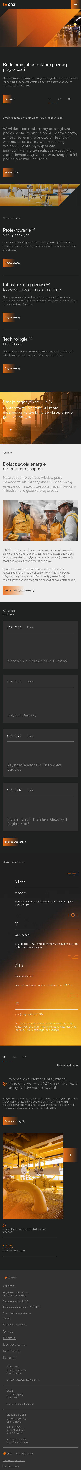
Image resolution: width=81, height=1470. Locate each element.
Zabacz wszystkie (15, 841)
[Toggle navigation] (76, 4)
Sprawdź (10, 98)
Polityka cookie (11, 1466)
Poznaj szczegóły (15, 1121)
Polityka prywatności (14, 1460)
